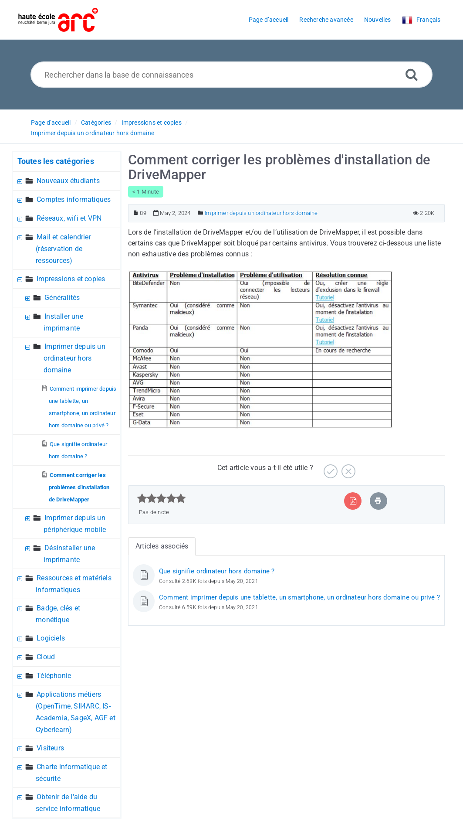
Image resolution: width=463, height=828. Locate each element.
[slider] (161, 498)
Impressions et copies (152, 122)
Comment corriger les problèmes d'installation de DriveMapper (79, 487)
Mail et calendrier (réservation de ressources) (63, 249)
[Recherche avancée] (411, 74)
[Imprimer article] (378, 500)
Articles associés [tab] (161, 546)
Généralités (62, 297)
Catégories (96, 122)
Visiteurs (50, 748)
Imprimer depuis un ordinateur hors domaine (92, 132)
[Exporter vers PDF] (353, 500)
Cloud (46, 657)
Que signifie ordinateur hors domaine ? (217, 571)
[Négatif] (347, 468)
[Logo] (58, 20)
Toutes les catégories (55, 161)
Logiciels (51, 638)
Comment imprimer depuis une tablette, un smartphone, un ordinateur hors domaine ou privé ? (299, 597)
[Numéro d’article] (136, 213)
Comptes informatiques (74, 199)
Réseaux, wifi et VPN (69, 218)
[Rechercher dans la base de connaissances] (231, 74)
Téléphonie (54, 675)
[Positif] (329, 468)
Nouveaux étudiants (68, 181)
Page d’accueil (51, 122)
